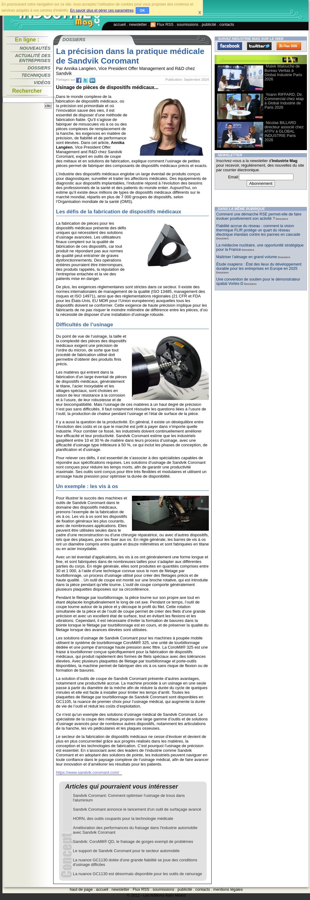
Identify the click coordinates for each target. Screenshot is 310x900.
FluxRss (288, 46)
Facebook (229, 46)
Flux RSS (162, 24)
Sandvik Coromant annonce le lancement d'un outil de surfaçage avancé (137, 809)
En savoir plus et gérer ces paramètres (101, 10)
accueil (119, 24)
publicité (209, 24)
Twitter (259, 46)
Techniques (36, 75)
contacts (227, 24)
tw (85, 80)
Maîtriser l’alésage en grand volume (246, 257)
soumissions (187, 24)
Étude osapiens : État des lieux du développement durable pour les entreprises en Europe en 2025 (258, 266)
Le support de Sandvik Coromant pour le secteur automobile (126, 850)
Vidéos (42, 82)
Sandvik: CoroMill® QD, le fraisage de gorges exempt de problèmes (133, 841)
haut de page (81, 889)
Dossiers (39, 67)
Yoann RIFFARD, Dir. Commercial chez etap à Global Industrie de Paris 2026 (284, 101)
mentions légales (228, 889)
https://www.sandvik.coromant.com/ (87, 772)
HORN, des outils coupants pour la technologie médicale (123, 818)
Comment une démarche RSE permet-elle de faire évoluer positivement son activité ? (258, 216)
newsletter (138, 24)
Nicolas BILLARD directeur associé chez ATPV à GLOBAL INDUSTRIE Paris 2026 (284, 131)
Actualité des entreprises (32, 58)
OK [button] (142, 10)
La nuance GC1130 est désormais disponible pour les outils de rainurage (137, 873)
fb (79, 80)
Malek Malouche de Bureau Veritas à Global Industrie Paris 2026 (283, 72)
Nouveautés (35, 48)
